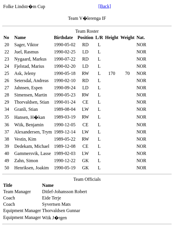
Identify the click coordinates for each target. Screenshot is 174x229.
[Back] (104, 6)
